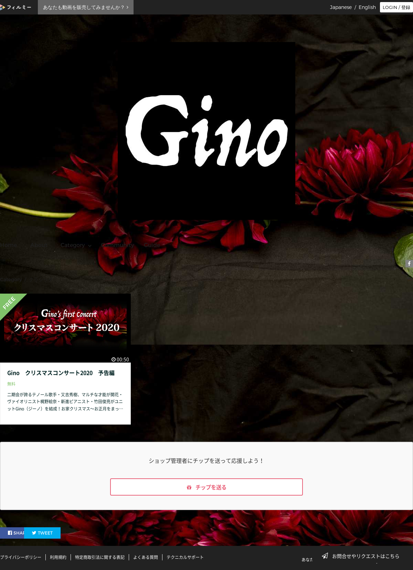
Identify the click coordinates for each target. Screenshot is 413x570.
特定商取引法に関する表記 (100, 557)
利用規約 (58, 557)
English (367, 7)
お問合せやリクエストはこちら (363, 555)
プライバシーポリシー (20, 557)
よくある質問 (145, 557)
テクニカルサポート (185, 557)
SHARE (19, 533)
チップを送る (206, 487)
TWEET (59, 533)
